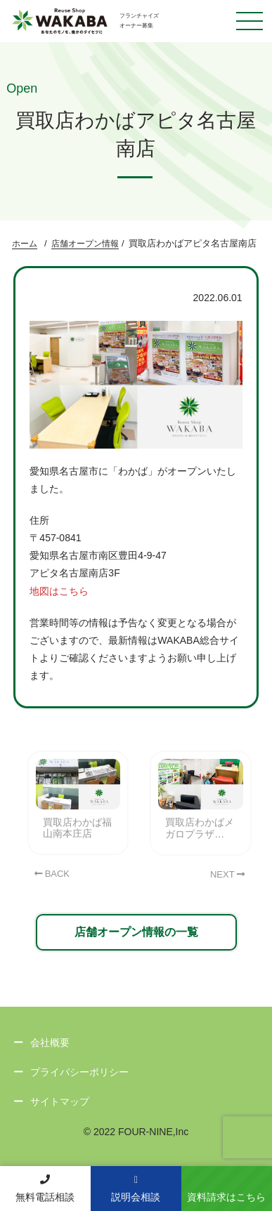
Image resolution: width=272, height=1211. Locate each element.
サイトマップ (59, 1101)
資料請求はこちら (226, 1197)
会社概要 (50, 1042)
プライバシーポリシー (79, 1072)
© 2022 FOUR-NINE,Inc (136, 1131)
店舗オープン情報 (85, 244)
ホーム (24, 244)
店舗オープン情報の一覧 (136, 932)
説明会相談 (135, 1189)
